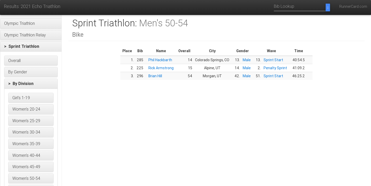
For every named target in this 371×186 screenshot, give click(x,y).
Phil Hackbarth (160, 60)
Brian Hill (155, 76)
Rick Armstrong (161, 68)
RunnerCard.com (353, 6)
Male (247, 60)
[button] (31, 23)
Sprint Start (273, 60)
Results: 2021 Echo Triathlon (32, 6)
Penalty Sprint (275, 68)
